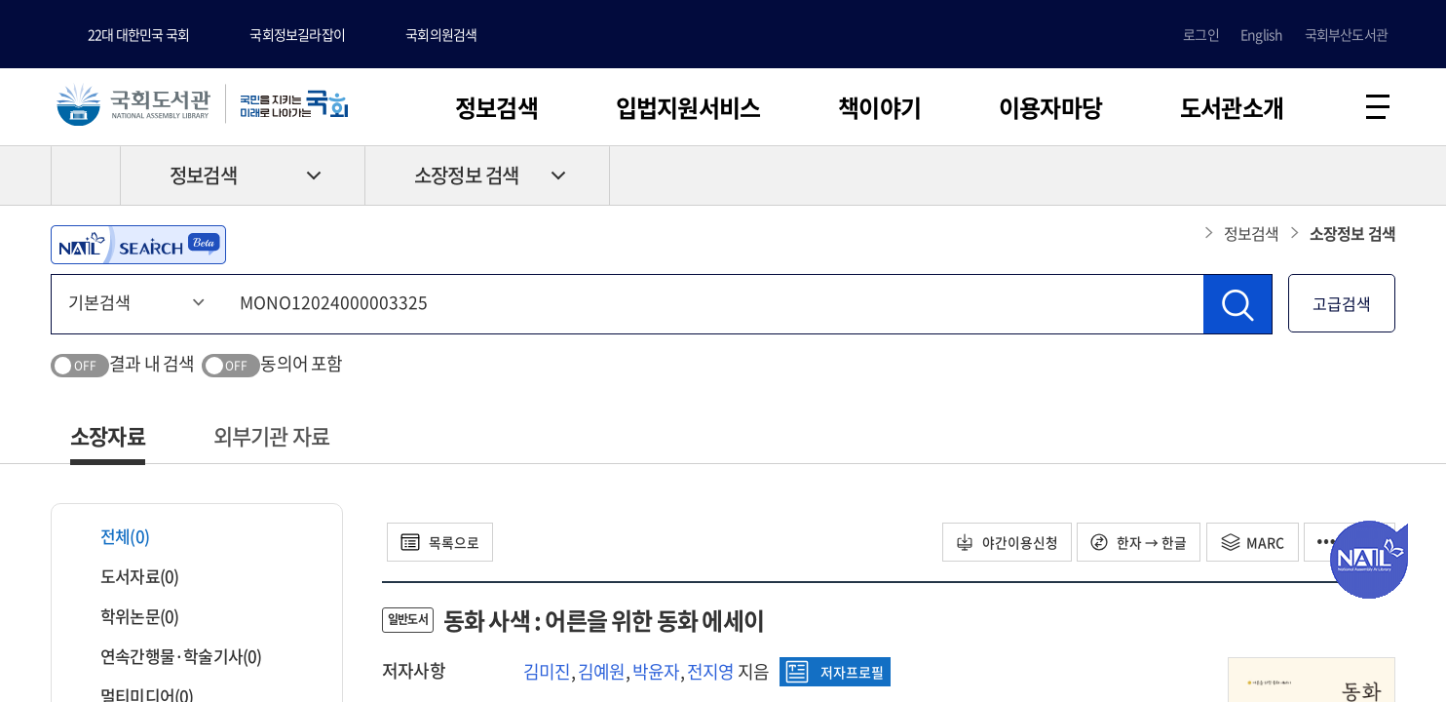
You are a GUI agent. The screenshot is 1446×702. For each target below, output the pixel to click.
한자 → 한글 (1134, 543)
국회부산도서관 (1346, 34)
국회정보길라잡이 (297, 34)
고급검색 (1342, 304)
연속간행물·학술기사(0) (169, 656)
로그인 (1201, 34)
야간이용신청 (1000, 543)
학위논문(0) (127, 616)
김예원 (602, 672)
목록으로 (441, 543)
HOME (86, 176)
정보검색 (496, 107)
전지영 (711, 672)
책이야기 (879, 107)
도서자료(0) (127, 577)
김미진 (547, 672)
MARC (1249, 543)
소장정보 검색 (466, 177)
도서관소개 (1231, 107)
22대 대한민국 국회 (138, 34)
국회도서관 (136, 104)
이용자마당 (1050, 107)
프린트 (1312, 176)
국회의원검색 (440, 34)
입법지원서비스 (688, 107)
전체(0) (112, 537)
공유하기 (1380, 176)
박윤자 (656, 672)
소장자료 (107, 436)
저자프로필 (834, 672)
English (1261, 34)
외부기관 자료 (271, 436)
